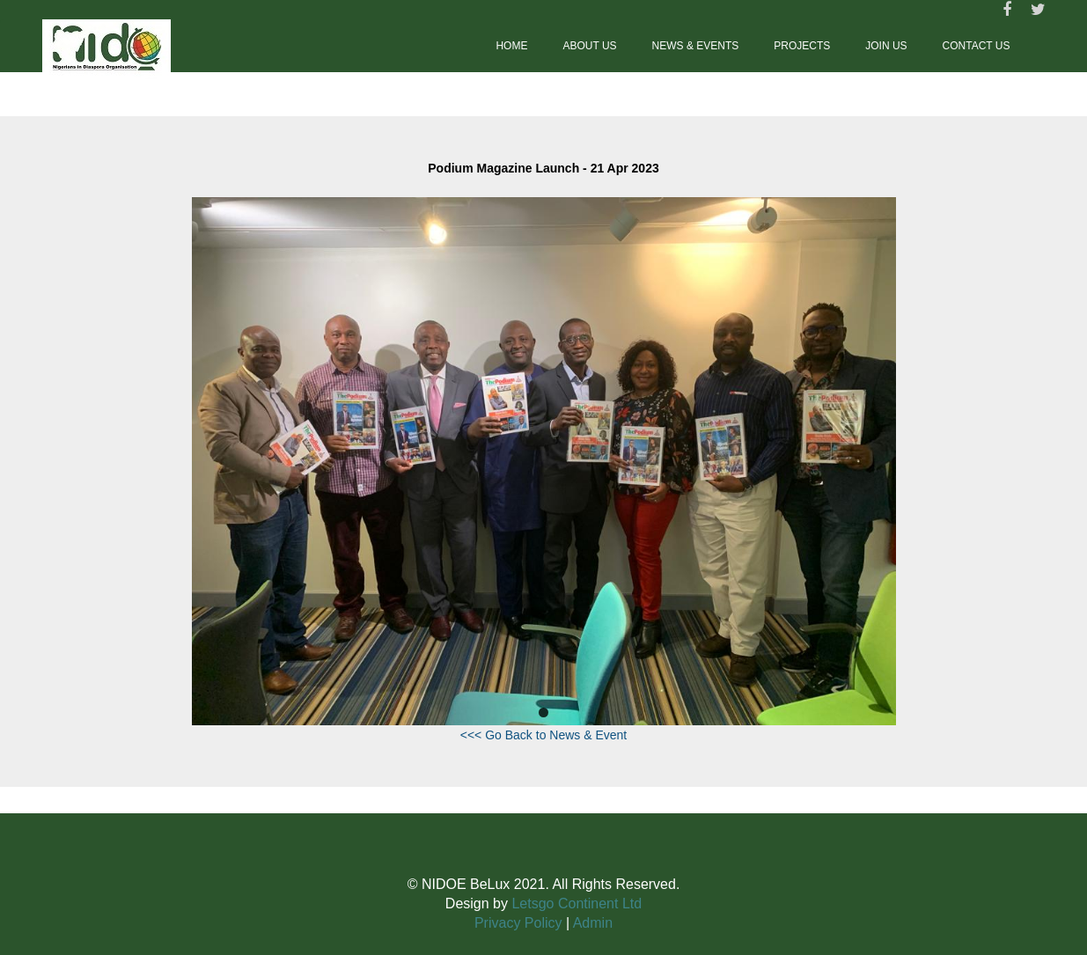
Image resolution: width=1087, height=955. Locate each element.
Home (511, 46)
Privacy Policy (518, 922)
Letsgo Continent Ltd (576, 903)
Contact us (976, 46)
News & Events (695, 46)
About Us (589, 46)
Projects (802, 46)
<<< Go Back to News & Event (544, 735)
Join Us (886, 46)
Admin (593, 922)
